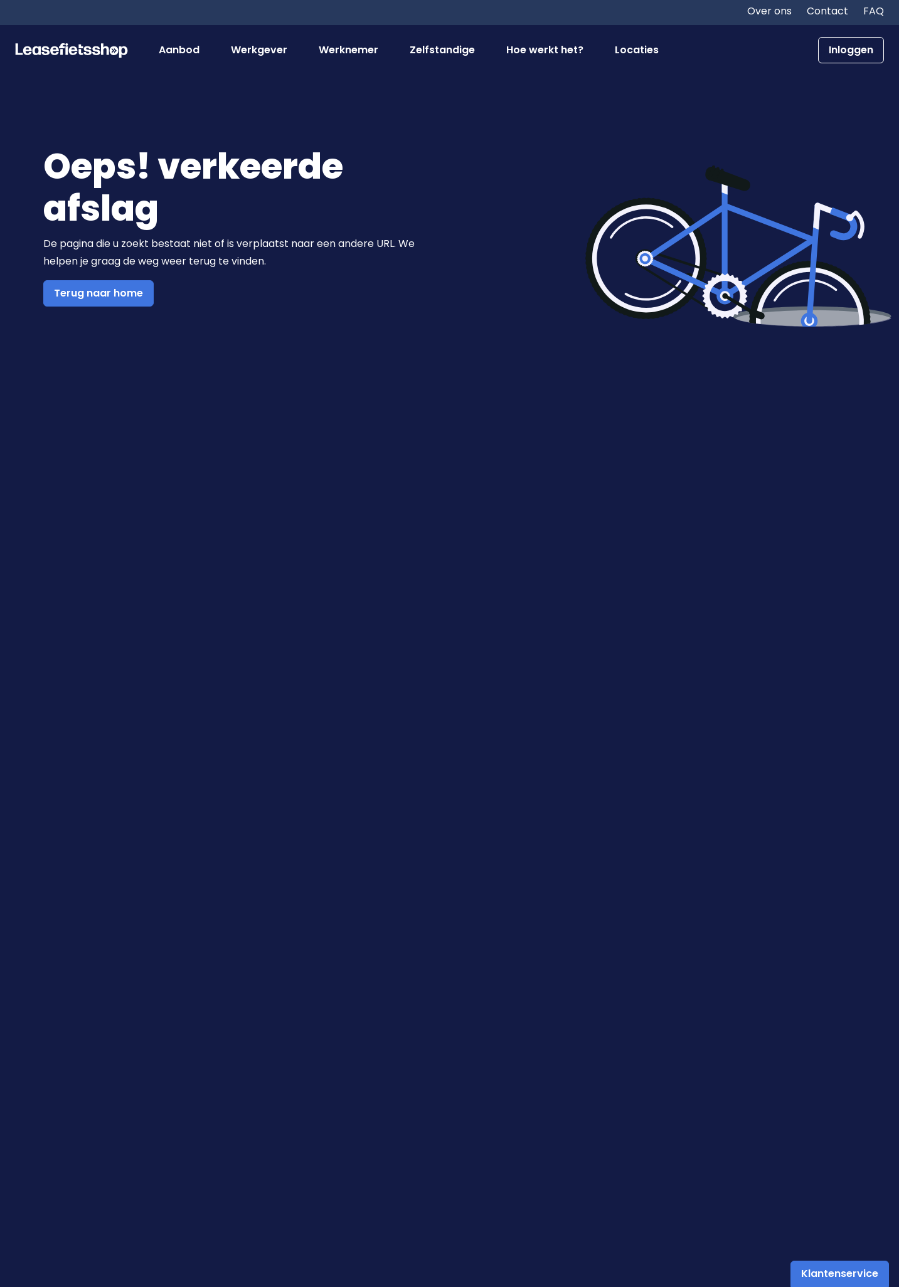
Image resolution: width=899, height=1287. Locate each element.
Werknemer (348, 50)
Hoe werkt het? (544, 50)
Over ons (769, 11)
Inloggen (851, 50)
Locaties (637, 50)
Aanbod (179, 50)
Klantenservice (839, 1273)
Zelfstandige (442, 50)
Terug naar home (98, 293)
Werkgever (259, 50)
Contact (827, 11)
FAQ (873, 11)
